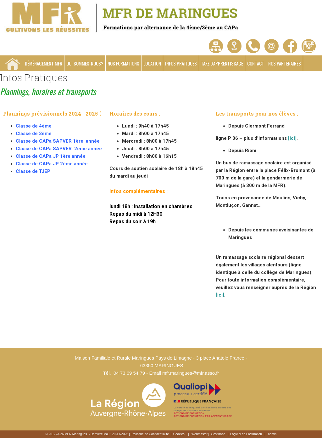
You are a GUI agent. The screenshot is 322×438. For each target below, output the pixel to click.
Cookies (179, 434)
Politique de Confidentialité (150, 434)
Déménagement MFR (43, 63)
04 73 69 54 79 (129, 373)
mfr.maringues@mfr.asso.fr (190, 373)
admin (272, 434)
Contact (255, 63)
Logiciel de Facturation (246, 434)
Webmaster (200, 434)
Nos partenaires (284, 63)
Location (152, 63)
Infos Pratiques (181, 63)
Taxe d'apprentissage (222, 63)
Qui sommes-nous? (84, 63)
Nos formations (123, 63)
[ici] (292, 138)
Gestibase (218, 434)
